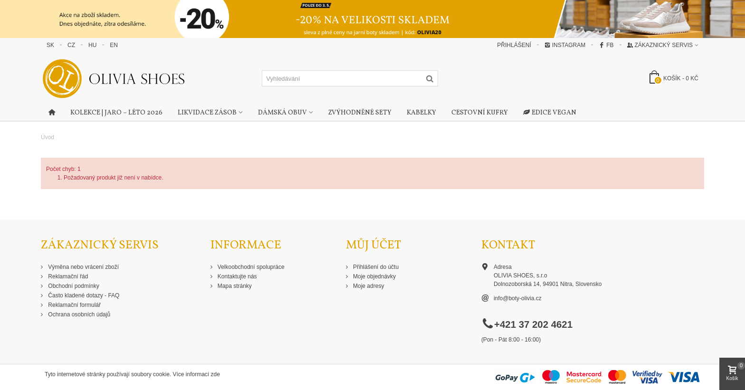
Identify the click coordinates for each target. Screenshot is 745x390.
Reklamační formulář (74, 305)
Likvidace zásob (207, 112)
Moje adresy (368, 286)
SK (50, 45)
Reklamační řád (67, 276)
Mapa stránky (234, 286)
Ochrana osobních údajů (78, 314)
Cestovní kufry (479, 112)
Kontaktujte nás (236, 276)
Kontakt (508, 245)
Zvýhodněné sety (360, 112)
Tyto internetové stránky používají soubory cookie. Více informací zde (132, 374)
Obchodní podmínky (73, 286)
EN (114, 45)
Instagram (564, 45)
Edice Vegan (549, 113)
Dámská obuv (282, 112)
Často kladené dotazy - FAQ (83, 295)
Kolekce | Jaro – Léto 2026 (116, 112)
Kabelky (421, 112)
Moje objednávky (374, 276)
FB (606, 45)
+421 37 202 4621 (533, 324)
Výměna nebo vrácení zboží (83, 267)
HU (92, 45)
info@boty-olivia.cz (518, 298)
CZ (71, 45)
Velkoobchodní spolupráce (250, 267)
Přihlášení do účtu (375, 267)
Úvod (47, 137)
